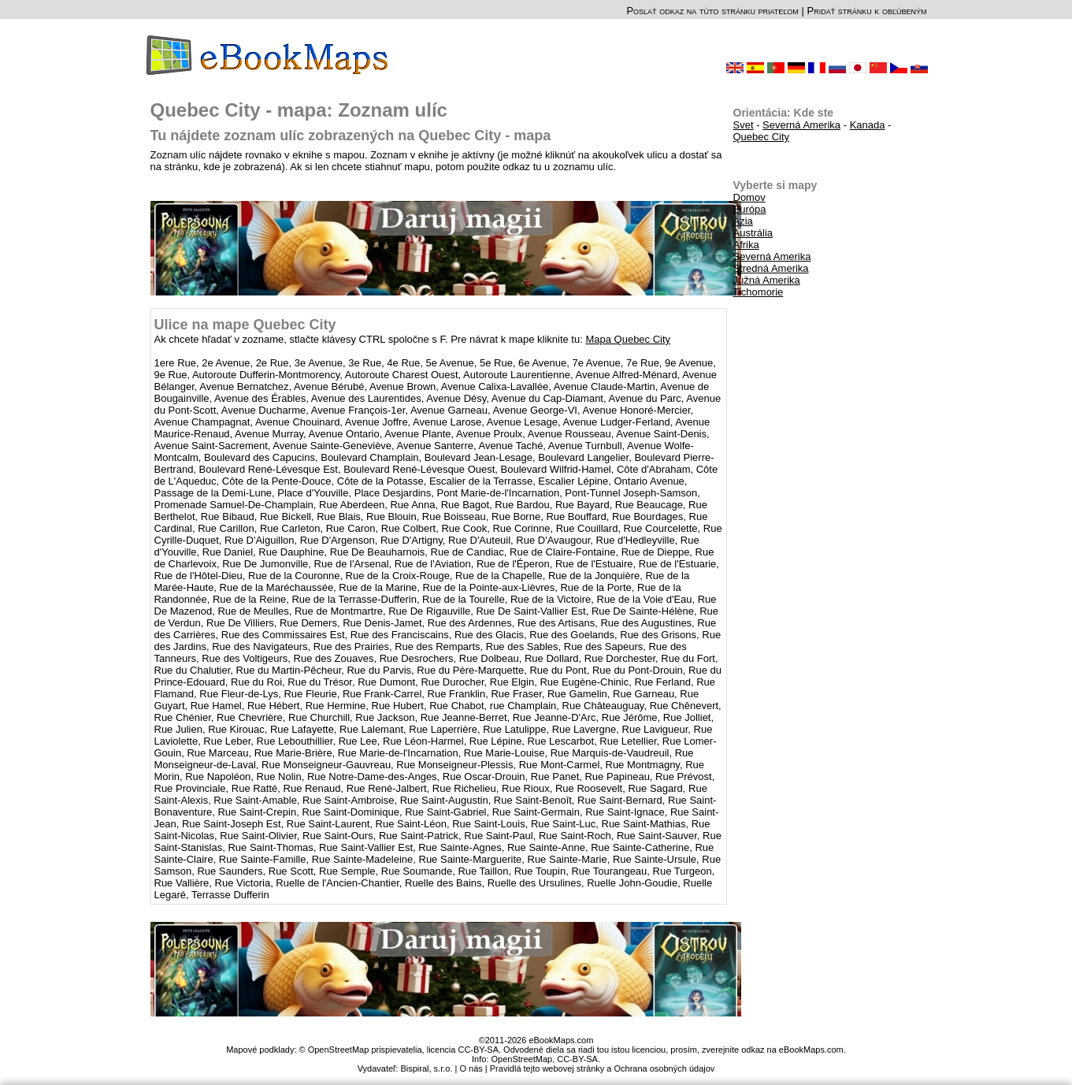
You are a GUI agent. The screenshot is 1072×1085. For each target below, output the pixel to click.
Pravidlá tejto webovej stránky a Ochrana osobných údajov (602, 1068)
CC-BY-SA (577, 1059)
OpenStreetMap (522, 1059)
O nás (470, 1068)
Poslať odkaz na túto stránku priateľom (712, 11)
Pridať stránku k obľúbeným (866, 11)
